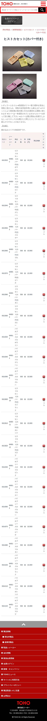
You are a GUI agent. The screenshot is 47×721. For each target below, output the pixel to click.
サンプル (44, 160)
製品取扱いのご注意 (10, 691)
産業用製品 (8, 642)
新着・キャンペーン (10, 669)
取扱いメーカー (8, 648)
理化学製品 (6, 30)
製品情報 (6, 631)
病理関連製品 (17, 30)
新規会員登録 (7, 658)
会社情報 (6, 653)
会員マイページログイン (12, 19)
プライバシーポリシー (11, 685)
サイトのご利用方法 (10, 680)
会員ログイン (7, 664)
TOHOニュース (8, 674)
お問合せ (6, 696)
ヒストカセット (29, 30)
